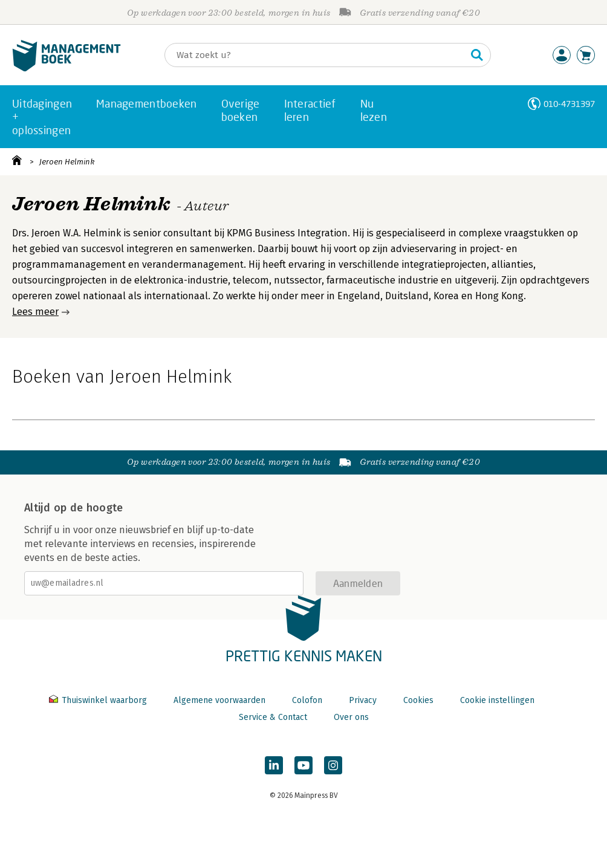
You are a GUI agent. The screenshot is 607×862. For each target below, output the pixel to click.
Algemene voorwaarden (219, 700)
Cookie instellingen (497, 700)
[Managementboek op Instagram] (333, 765)
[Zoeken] (315, 55)
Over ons (351, 717)
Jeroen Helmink (66, 161)
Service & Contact (273, 717)
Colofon (307, 700)
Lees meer (35, 311)
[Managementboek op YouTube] (303, 765)
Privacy (363, 700)
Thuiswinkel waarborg (99, 700)
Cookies (418, 700)
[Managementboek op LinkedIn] (274, 765)
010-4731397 (569, 104)
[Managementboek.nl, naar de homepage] (66, 68)
